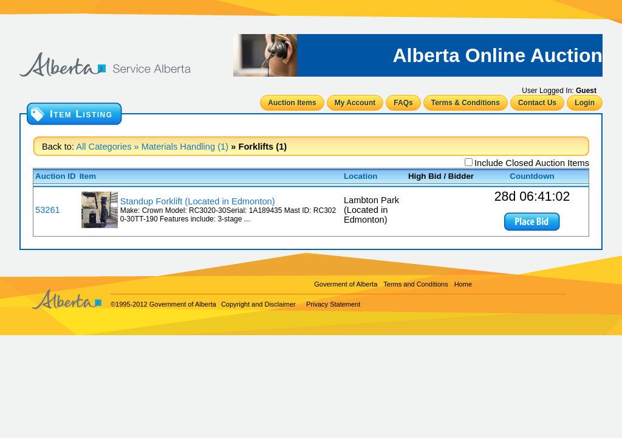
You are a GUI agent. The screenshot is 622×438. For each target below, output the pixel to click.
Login (585, 103)
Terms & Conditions (465, 103)
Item (88, 176)
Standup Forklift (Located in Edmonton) (197, 201)
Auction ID (55, 176)
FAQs (403, 103)
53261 (47, 210)
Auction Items (292, 103)
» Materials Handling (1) (179, 146)
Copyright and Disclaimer (258, 304)
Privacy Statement (333, 304)
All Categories (103, 146)
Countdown (532, 176)
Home (463, 284)
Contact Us (537, 103)
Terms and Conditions (415, 284)
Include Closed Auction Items (531, 163)
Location (361, 176)
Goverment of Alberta (345, 284)
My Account (355, 103)
